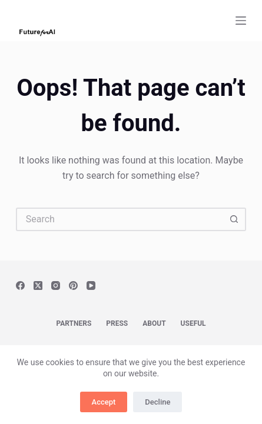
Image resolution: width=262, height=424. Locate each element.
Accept (104, 402)
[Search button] (234, 219)
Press (117, 323)
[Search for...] (119, 219)
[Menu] (241, 20)
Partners (73, 323)
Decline (157, 402)
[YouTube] (91, 285)
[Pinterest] (73, 285)
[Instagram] (55, 285)
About (153, 323)
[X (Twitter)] (38, 285)
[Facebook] (20, 285)
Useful (193, 323)
